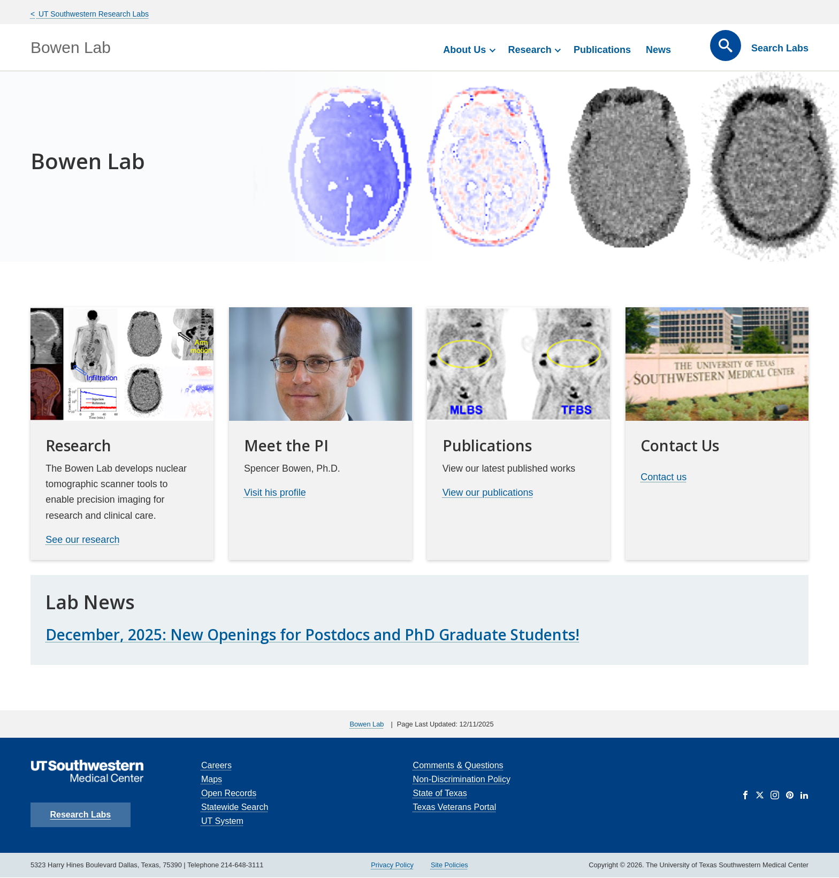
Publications (602, 49)
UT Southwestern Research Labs (92, 14)
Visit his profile (275, 492)
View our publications (488, 492)
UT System (222, 821)
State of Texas (440, 793)
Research (530, 49)
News (658, 49)
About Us (464, 49)
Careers (216, 765)
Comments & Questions (458, 765)
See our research (82, 539)
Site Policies (449, 865)
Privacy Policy (392, 865)
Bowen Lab (70, 47)
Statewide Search (234, 807)
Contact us (663, 477)
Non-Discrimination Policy (461, 779)
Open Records (228, 793)
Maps (211, 779)
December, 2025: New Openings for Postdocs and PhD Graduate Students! (312, 634)
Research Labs (80, 814)
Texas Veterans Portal (455, 807)
